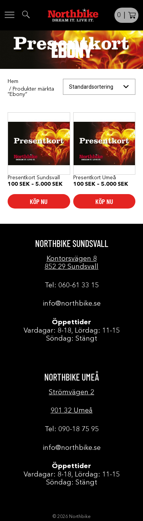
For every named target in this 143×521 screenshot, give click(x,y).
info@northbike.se (72, 303)
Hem (13, 81)
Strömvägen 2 (71, 392)
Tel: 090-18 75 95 (72, 429)
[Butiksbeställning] (99, 87)
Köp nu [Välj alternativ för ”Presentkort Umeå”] (104, 201)
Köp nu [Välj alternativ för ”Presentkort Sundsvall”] (39, 201)
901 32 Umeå (72, 410)
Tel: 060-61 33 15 (72, 285)
